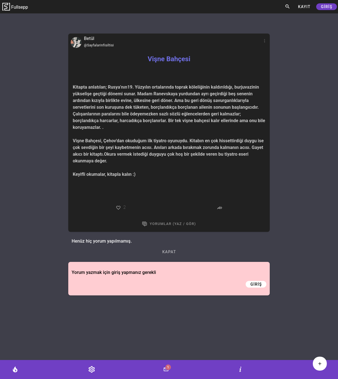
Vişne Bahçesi (169, 59)
